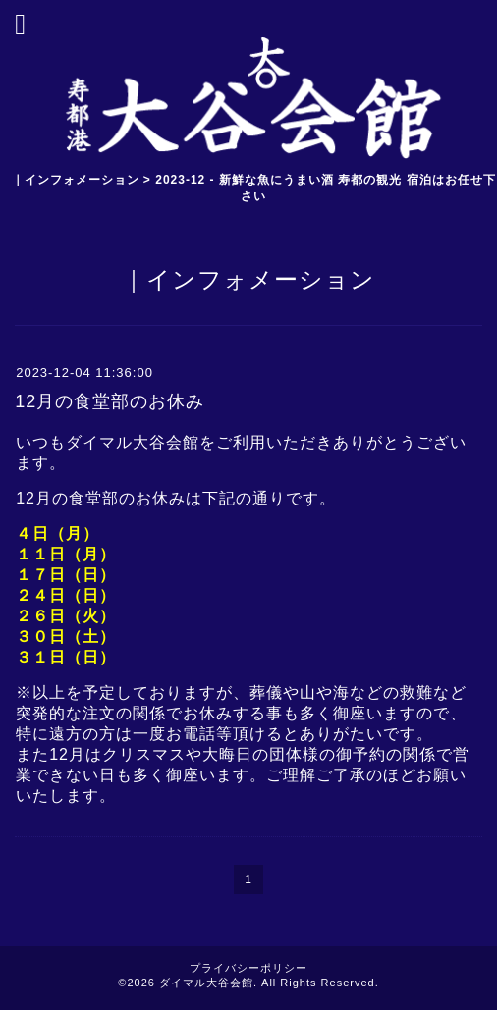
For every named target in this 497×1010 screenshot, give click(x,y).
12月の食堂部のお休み (109, 401)
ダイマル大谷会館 (206, 982)
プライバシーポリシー (248, 968)
